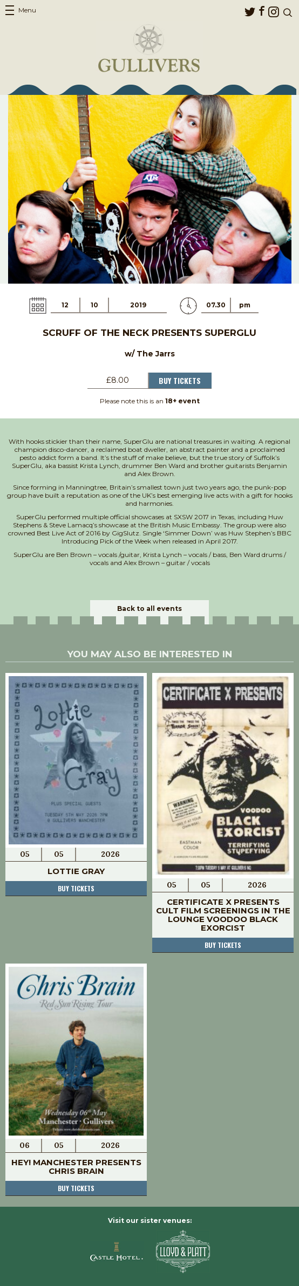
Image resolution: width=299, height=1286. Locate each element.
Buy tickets (76, 888)
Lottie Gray (76, 871)
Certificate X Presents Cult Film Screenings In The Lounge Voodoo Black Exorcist (223, 915)
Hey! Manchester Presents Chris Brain (76, 1166)
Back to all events (149, 608)
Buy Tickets (180, 380)
